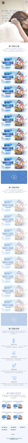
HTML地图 (20, 438)
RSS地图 (15, 438)
